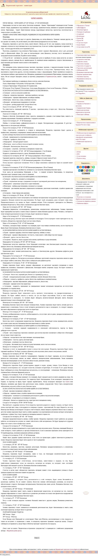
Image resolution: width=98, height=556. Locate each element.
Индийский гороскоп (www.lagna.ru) (67, 549)
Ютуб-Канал (80, 36)
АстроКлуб (80, 34)
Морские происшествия (84, 75)
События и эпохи (82, 62)
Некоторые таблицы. (83, 114)
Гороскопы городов (83, 64)
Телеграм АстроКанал (83, 32)
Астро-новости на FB (83, 47)
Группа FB (80, 41)
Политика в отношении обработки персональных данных (86, 198)
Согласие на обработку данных (86, 201)
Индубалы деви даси (14, 531)
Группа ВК (80, 38)
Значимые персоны (83, 77)
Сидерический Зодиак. (84, 108)
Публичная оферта (82, 203)
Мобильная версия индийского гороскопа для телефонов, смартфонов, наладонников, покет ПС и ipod (86, 136)
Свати (67, 382)
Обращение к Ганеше (83, 26)
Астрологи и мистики (83, 60)
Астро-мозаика (81, 156)
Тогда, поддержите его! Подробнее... (85, 92)
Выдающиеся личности (84, 79)
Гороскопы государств (84, 66)
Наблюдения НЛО (82, 70)
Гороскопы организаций (84, 68)
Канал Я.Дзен (81, 45)
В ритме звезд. (81, 158)
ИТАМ (79, 152)
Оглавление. (80, 102)
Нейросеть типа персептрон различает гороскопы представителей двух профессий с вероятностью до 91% (37, 13)
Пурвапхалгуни (51, 77)
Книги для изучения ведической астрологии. (83, 111)
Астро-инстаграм (82, 43)
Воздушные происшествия (85, 72)
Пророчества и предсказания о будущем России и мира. (86, 124)
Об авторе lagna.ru (82, 30)
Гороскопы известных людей (85, 55)
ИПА (78, 154)
